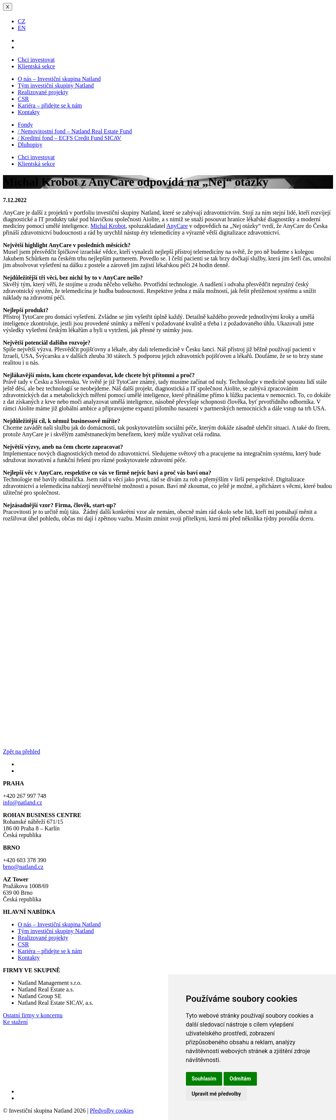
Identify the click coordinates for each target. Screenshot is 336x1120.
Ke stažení (15, 1022)
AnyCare (177, 226)
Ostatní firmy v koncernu (32, 1015)
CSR (23, 99)
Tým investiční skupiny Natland (56, 85)
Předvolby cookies (112, 1110)
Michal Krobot (108, 226)
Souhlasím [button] (204, 1079)
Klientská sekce (36, 66)
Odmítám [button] (240, 1079)
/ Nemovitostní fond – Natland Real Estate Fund (75, 131)
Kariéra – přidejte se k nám (50, 105)
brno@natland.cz (23, 867)
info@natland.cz (22, 802)
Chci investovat (36, 60)
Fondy (25, 125)
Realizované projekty (43, 92)
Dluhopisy (30, 144)
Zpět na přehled (21, 751)
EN (22, 28)
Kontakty (29, 112)
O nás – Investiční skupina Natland (59, 79)
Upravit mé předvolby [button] (216, 1094)
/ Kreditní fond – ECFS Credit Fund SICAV (69, 138)
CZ (21, 21)
